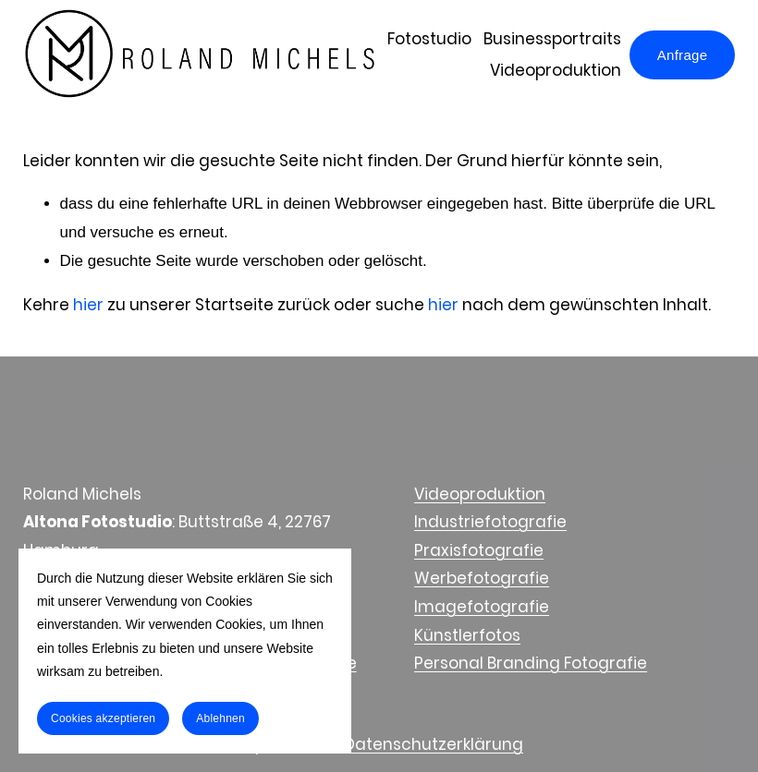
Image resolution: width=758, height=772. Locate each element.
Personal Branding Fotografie (530, 663)
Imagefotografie (481, 607)
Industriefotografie (490, 522)
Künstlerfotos (467, 635)
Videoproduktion (555, 70)
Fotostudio (429, 39)
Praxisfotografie (479, 550)
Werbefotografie (481, 578)
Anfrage (682, 55)
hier (88, 305)
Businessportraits (552, 39)
